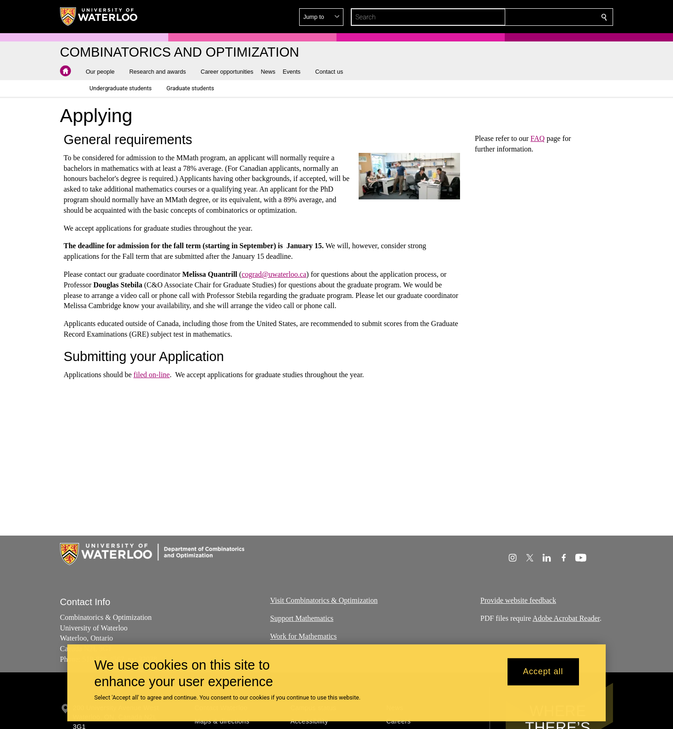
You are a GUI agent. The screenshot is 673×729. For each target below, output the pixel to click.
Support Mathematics (301, 618)
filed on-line (152, 375)
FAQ (538, 138)
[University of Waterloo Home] (99, 16)
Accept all (543, 672)
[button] (537, 17)
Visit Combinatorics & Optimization (324, 600)
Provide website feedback (518, 600)
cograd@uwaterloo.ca (274, 274)
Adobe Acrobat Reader (566, 618)
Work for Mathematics (303, 636)
